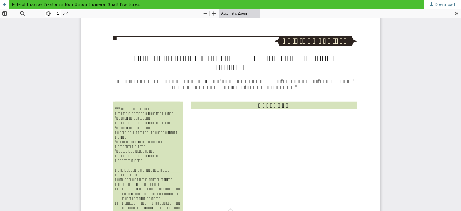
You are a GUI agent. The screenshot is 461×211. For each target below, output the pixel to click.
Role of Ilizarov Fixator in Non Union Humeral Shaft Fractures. (76, 4)
